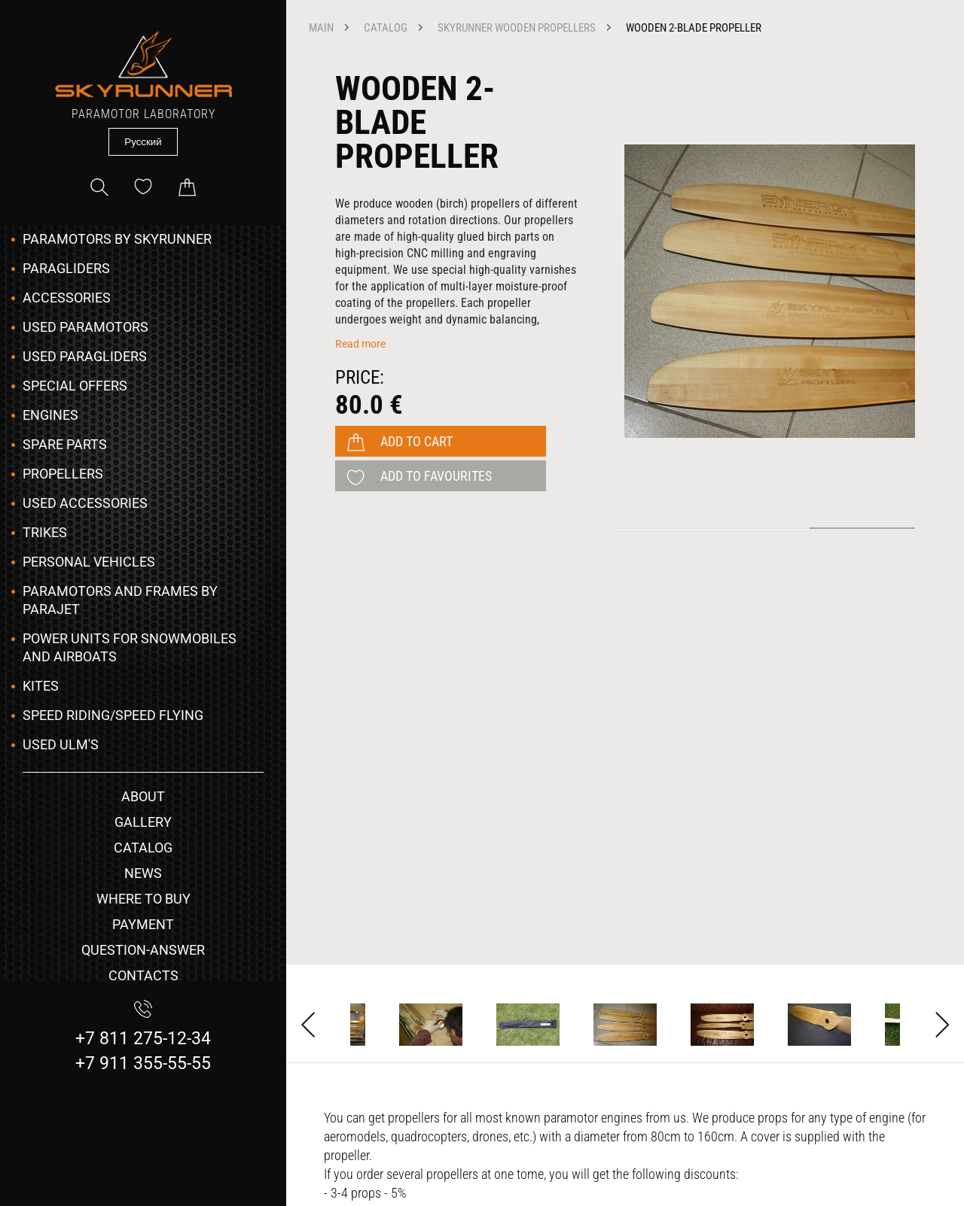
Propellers (63, 473)
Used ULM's (61, 744)
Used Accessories (85, 503)
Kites (41, 686)
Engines (50, 415)
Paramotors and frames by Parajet (120, 600)
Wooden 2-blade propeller (693, 28)
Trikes (45, 532)
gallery (143, 822)
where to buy (143, 899)
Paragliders (66, 268)
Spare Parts (65, 444)
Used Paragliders (85, 356)
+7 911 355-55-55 (143, 1063)
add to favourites (436, 476)
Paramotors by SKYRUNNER (117, 239)
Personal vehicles (89, 562)
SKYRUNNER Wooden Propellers (517, 28)
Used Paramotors (85, 327)
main (321, 28)
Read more (360, 344)
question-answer (143, 950)
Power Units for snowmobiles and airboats (129, 647)
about (143, 796)
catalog (143, 847)
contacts (143, 975)
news (143, 873)
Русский (142, 141)
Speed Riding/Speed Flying (113, 715)
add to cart (416, 441)
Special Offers (75, 385)
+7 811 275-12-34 (143, 1038)
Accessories (67, 297)
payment (143, 924)
